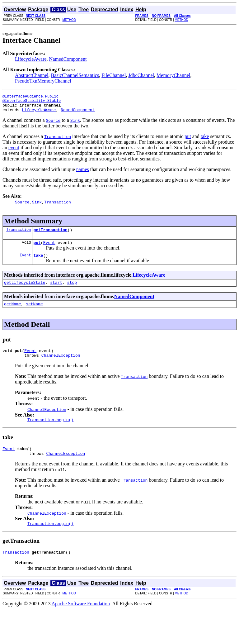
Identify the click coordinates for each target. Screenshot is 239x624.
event (13, 151)
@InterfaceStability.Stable (31, 102)
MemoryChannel (173, 75)
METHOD (69, 19)
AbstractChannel (32, 75)
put (188, 140)
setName (34, 312)
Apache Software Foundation (81, 618)
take (205, 140)
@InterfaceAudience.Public (30, 97)
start (56, 290)
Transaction (18, 234)
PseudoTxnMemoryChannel (43, 80)
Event (49, 248)
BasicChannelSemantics (75, 75)
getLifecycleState (24, 290)
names (82, 173)
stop (72, 290)
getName (12, 312)
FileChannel (113, 75)
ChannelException (60, 365)
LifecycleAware (31, 59)
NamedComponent (68, 59)
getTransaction (50, 234)
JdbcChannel (141, 75)
